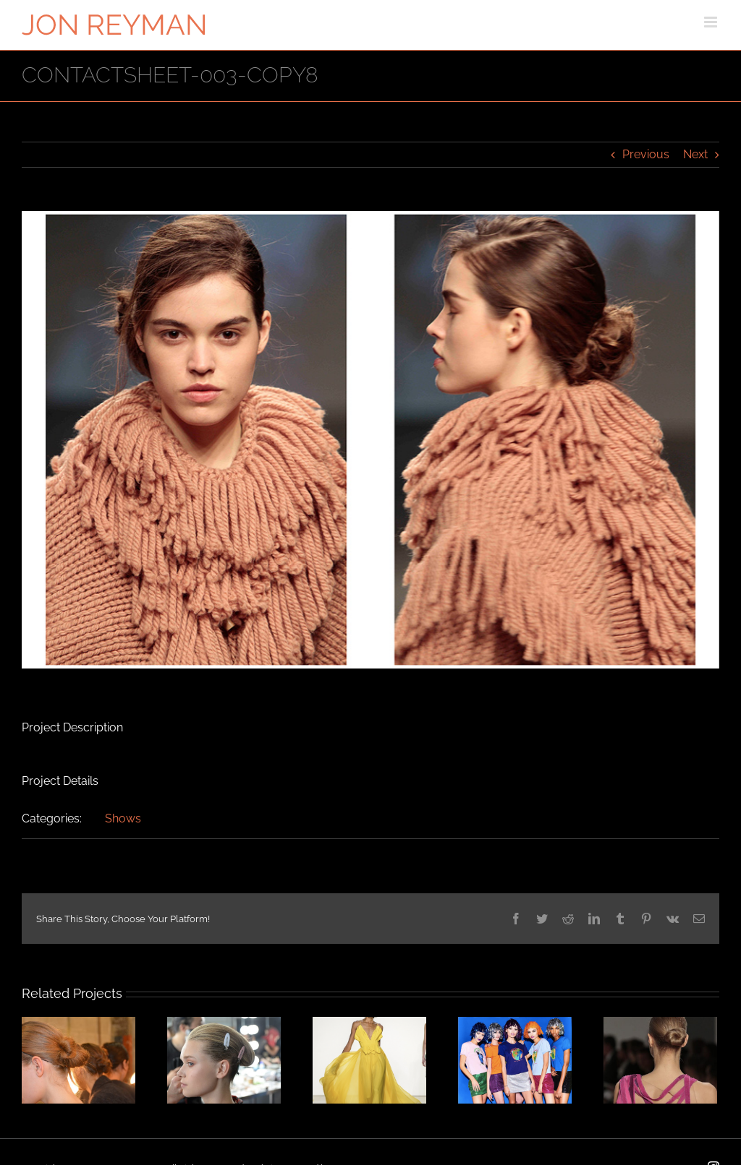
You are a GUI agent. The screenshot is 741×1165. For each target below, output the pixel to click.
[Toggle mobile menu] (711, 22)
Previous (645, 154)
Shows (123, 818)
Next (695, 154)
